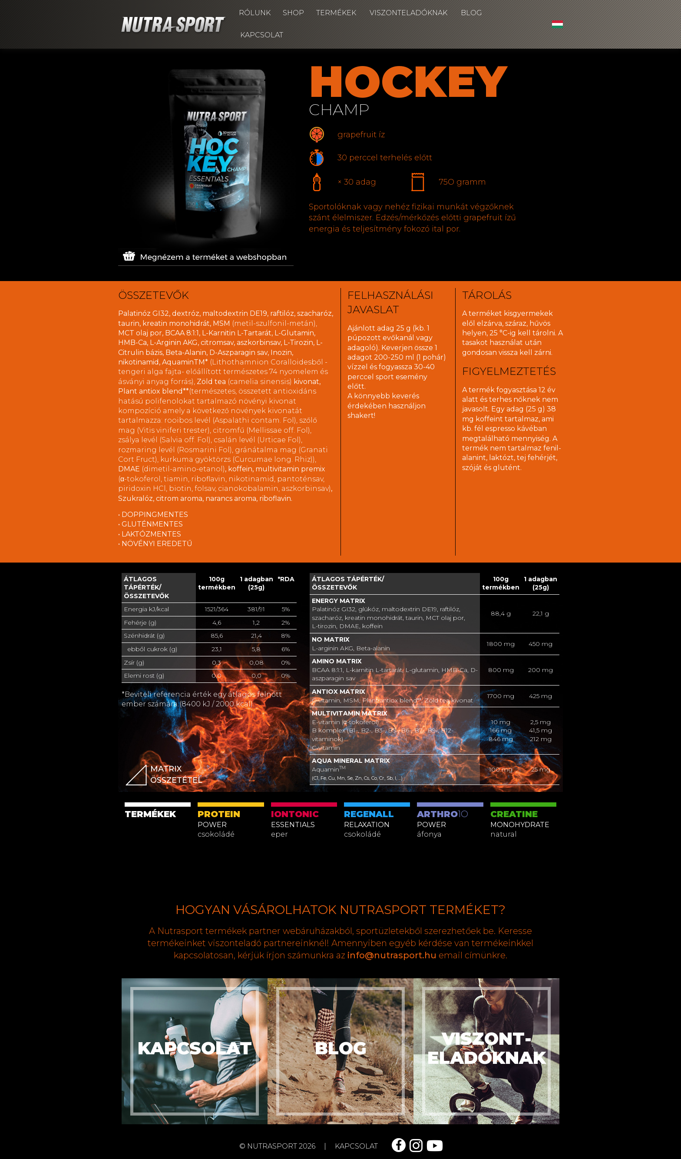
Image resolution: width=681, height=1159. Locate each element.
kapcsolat (356, 1146)
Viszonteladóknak (408, 13)
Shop (293, 13)
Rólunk (255, 13)
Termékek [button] (336, 13)
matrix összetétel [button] (164, 776)
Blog (471, 13)
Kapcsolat (261, 35)
